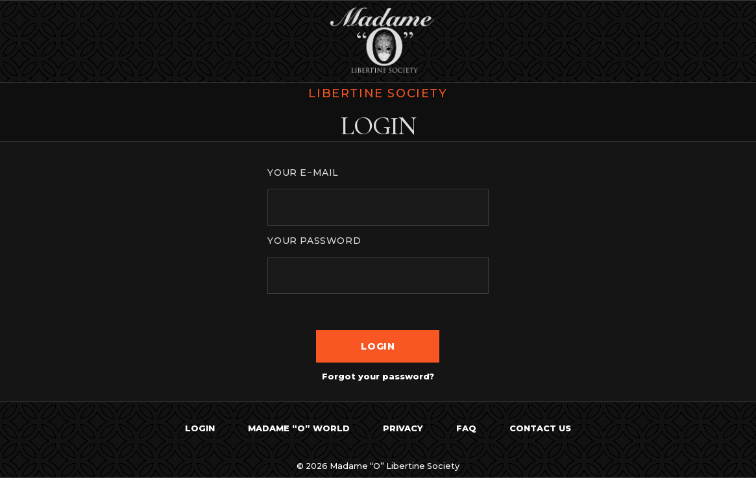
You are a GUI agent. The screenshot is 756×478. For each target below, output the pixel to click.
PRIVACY (403, 428)
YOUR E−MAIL (303, 172)
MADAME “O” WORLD (299, 428)
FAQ (466, 428)
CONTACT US (540, 428)
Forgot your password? (378, 376)
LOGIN (200, 428)
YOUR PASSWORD (314, 240)
